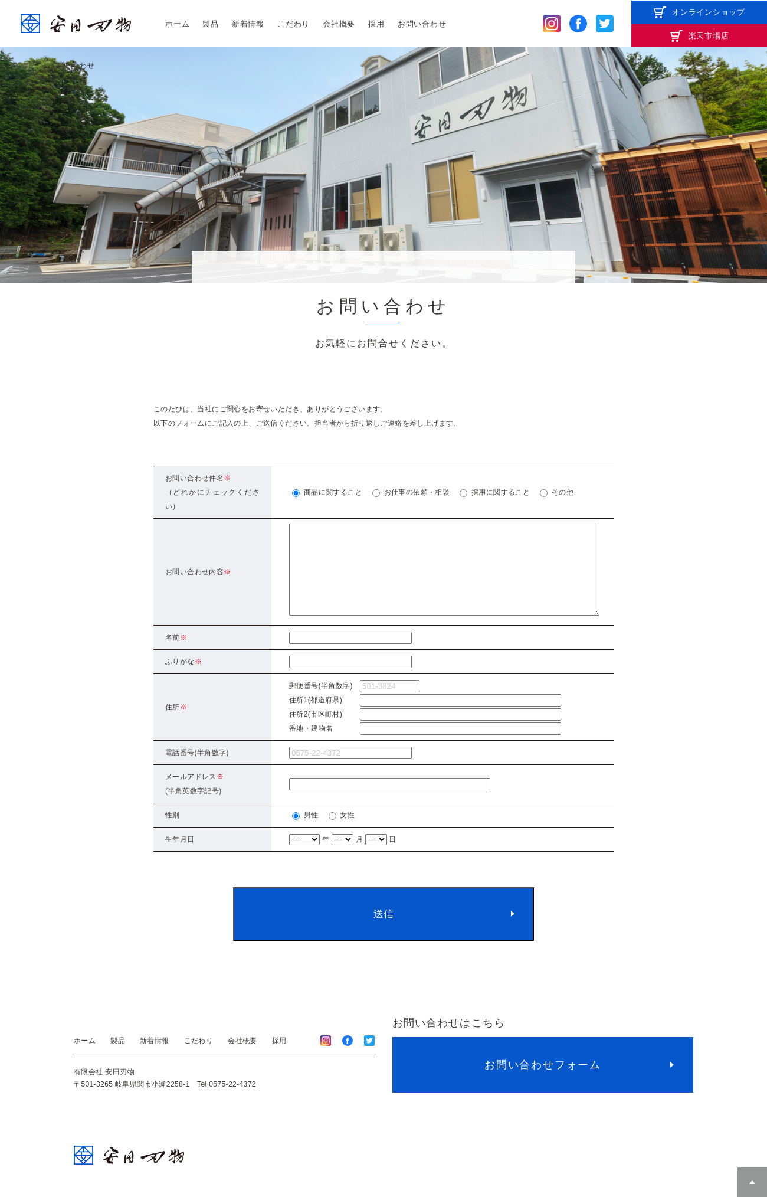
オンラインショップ (708, 12)
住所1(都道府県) (315, 718)
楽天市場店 (709, 35)
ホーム (177, 24)
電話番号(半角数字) (197, 770)
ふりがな (183, 679)
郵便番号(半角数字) (321, 703)
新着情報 (248, 24)
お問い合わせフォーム (542, 1082)
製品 (210, 24)
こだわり (293, 24)
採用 (376, 24)
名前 (176, 655)
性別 (172, 833)
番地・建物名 (311, 746)
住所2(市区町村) (315, 732)
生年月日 (180, 857)
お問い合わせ (422, 24)
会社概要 (339, 24)
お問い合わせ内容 (198, 581)
